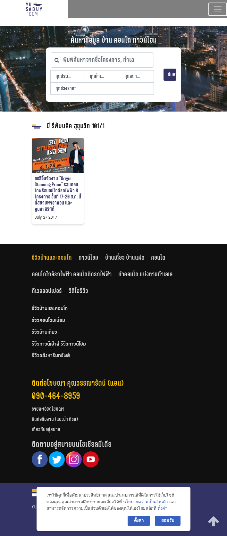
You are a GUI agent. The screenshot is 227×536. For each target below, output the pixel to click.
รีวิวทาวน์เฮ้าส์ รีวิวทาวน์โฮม (59, 344)
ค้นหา (172, 74)
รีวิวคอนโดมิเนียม (48, 320)
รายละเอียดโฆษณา (48, 409)
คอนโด (158, 257)
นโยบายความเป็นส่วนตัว (145, 501)
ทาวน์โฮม (88, 257)
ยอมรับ (167, 520)
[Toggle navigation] (217, 9)
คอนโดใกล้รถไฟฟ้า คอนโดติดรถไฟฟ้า (72, 274)
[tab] (55, 257)
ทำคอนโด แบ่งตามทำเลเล (145, 274)
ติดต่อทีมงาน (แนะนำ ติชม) (55, 419)
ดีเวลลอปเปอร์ (47, 290)
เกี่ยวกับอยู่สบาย (46, 429)
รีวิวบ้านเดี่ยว (44, 332)
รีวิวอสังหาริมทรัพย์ (51, 355)
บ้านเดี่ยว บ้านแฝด (125, 257)
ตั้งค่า (162, 508)
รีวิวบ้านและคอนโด (52, 257)
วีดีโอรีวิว (78, 290)
